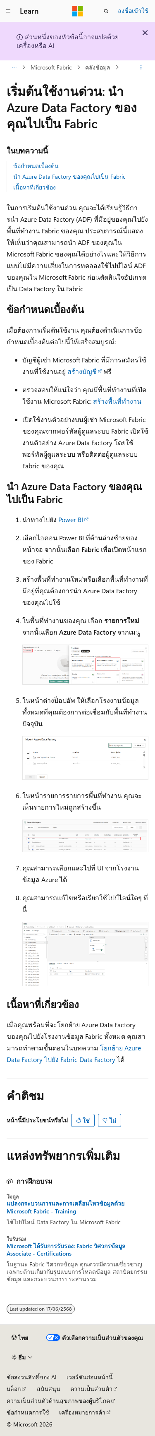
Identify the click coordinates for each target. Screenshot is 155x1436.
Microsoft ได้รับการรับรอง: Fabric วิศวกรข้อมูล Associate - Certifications (66, 1249)
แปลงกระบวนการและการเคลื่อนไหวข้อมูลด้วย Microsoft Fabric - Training (65, 1207)
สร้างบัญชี (82, 371)
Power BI (70, 519)
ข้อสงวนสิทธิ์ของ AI (32, 1377)
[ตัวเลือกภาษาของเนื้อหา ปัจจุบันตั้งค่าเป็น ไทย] (20, 1338)
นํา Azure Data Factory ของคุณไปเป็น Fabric (69, 176)
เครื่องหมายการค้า (82, 1412)
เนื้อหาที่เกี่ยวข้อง (34, 187)
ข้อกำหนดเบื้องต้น (36, 166)
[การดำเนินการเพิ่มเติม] (141, 67)
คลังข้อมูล (97, 67)
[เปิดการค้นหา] (106, 11)
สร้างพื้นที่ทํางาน (117, 401)
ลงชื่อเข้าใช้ (133, 10)
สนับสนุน (48, 1389)
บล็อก (14, 1389)
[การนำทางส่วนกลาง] (8, 11)
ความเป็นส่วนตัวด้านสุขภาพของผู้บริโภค (58, 1401)
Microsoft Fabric (51, 67)
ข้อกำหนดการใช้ (28, 1412)
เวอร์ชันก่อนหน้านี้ (90, 1377)
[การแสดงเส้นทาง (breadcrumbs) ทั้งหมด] (14, 67)
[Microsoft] (77, 11)
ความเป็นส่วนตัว (91, 1389)
